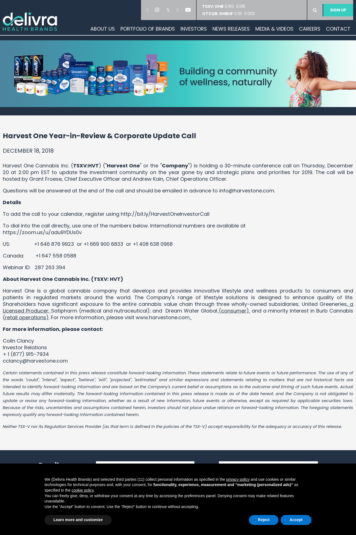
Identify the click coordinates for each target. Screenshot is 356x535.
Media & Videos (274, 28)
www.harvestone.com (163, 317)
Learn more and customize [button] (78, 519)
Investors (194, 28)
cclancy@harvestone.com (36, 360)
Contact (338, 28)
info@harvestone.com (246, 190)
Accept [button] (296, 519)
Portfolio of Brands (147, 28)
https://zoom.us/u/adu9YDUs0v (42, 232)
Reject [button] (264, 519)
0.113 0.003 (228, 13)
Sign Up (338, 10)
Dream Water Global (191, 310)
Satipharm (64, 310)
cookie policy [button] (82, 490)
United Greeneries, (325, 304)
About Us (102, 28)
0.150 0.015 (225, 6)
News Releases (231, 28)
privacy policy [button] (237, 479)
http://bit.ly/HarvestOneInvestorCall (165, 213)
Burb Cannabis (334, 310)
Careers (309, 28)
